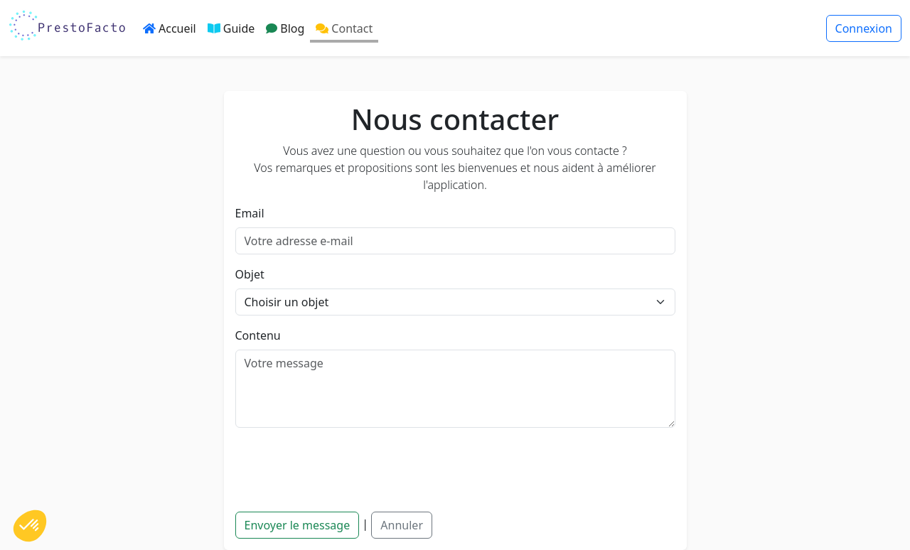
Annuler (401, 525)
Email (249, 213)
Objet (249, 274)
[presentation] (343, 467)
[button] (30, 526)
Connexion (863, 28)
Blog (285, 28)
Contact (344, 28)
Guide (231, 28)
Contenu (258, 335)
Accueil (169, 28)
